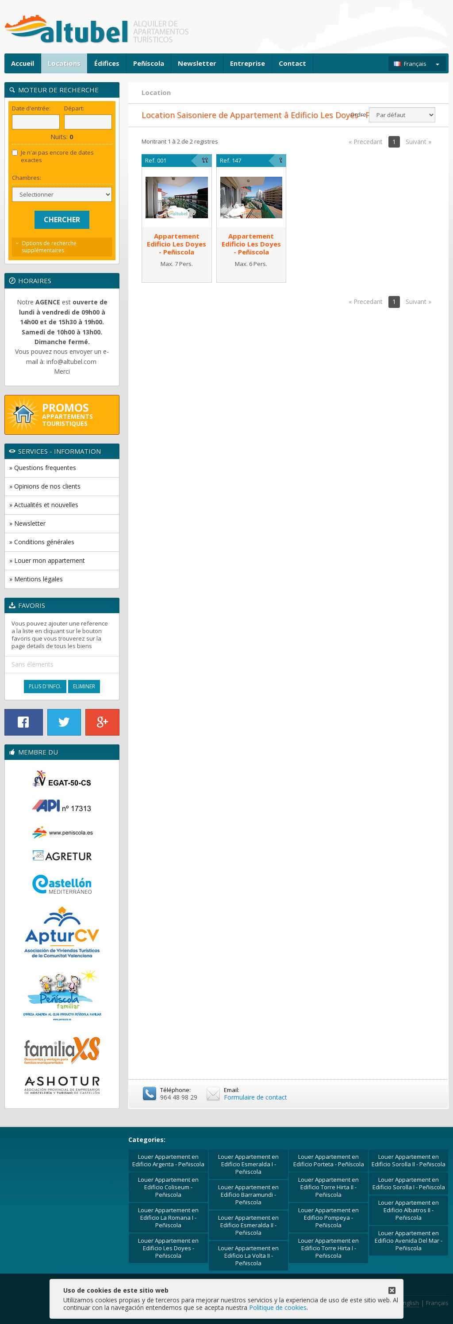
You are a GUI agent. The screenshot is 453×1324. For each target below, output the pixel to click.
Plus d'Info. (45, 686)
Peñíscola (148, 63)
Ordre (358, 114)
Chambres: (26, 178)
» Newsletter (27, 523)
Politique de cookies (278, 1307)
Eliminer (84, 686)
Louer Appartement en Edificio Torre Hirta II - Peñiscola (328, 1187)
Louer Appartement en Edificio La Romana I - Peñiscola (168, 1217)
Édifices (106, 63)
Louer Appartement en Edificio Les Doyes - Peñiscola (168, 1248)
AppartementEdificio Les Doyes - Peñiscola (176, 244)
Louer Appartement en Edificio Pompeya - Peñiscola (328, 1217)
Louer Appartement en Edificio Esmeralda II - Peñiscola (248, 1225)
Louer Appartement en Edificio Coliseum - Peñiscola (168, 1187)
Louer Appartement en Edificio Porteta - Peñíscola (328, 1160)
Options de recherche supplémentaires (49, 246)
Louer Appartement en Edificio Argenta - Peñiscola (168, 1160)
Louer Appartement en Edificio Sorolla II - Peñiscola (408, 1160)
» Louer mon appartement (47, 560)
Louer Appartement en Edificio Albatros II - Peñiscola (408, 1210)
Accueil (22, 63)
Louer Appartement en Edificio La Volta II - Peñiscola (248, 1255)
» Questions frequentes (42, 467)
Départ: (74, 108)
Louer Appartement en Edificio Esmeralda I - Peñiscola (248, 1164)
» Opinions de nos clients (45, 486)
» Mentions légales (36, 579)
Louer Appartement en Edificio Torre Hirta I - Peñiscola (328, 1248)
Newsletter (197, 63)
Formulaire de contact (255, 1097)
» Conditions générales (41, 542)
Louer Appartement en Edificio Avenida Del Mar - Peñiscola (408, 1240)
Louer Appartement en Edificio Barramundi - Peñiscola (248, 1194)
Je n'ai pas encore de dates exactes (53, 156)
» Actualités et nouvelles (43, 505)
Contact (292, 63)
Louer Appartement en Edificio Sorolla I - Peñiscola (408, 1183)
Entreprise (247, 63)
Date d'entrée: (31, 108)
